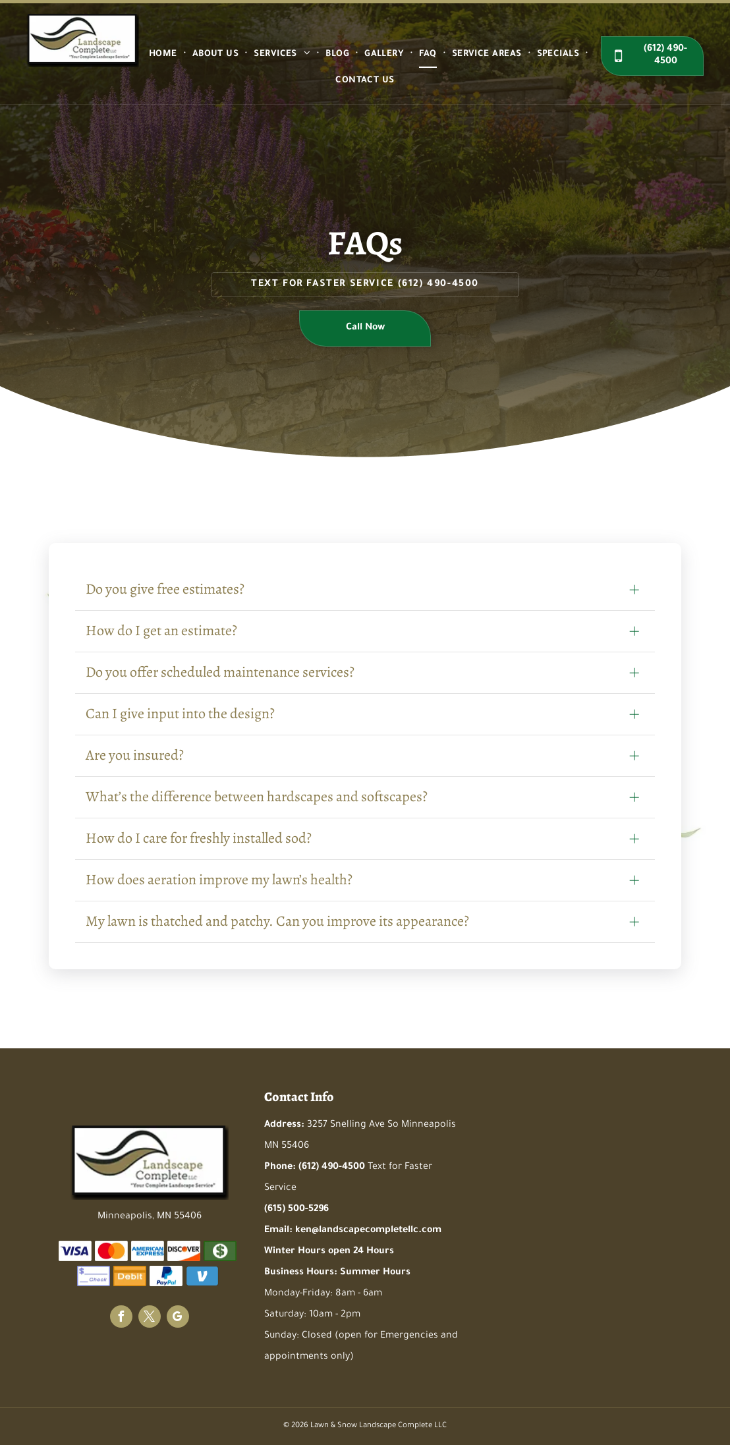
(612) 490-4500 (438, 284)
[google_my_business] (178, 1318)
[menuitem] (164, 55)
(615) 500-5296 (296, 1209)
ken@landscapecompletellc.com (368, 1231)
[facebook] (121, 1318)
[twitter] (149, 1318)
